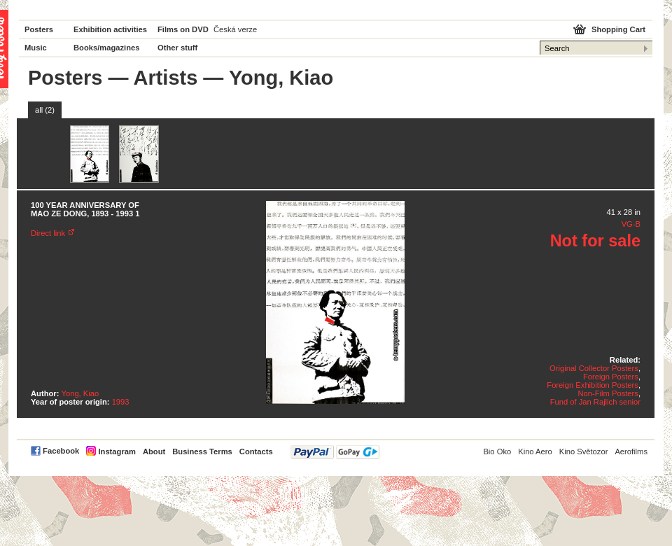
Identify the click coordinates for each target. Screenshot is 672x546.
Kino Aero (535, 451)
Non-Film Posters (608, 393)
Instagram (116, 451)
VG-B (631, 224)
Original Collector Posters (594, 368)
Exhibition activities (110, 29)
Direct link (48, 233)
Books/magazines (107, 47)
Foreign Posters (610, 376)
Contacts (256, 451)
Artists (165, 77)
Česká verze (235, 29)
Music (35, 47)
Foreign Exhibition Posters (592, 385)
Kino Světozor (583, 451)
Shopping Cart (618, 29)
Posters (38, 29)
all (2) (45, 110)
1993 (121, 402)
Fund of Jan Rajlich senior (595, 402)
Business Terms (202, 451)
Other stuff (177, 47)
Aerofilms (631, 451)
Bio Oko (497, 451)
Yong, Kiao (80, 393)
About (154, 451)
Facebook (61, 451)
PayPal (334, 451)
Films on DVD (183, 29)
